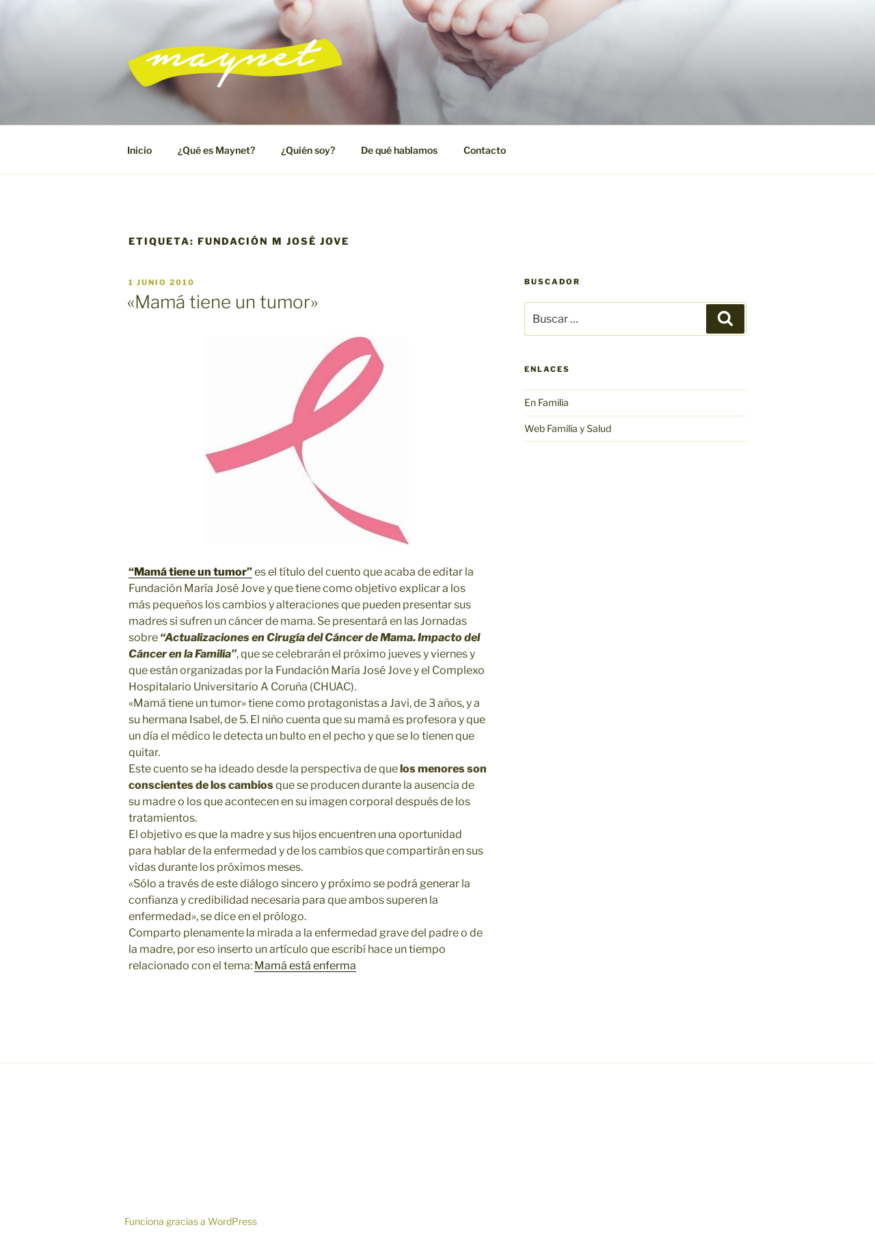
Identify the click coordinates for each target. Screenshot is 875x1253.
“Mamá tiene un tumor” (190, 571)
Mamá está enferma (305, 965)
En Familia (546, 402)
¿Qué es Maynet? (216, 150)
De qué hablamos (399, 150)
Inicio (139, 150)
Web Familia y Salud (567, 428)
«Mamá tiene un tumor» (222, 301)
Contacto (484, 150)
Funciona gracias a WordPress (190, 1221)
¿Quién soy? (308, 150)
